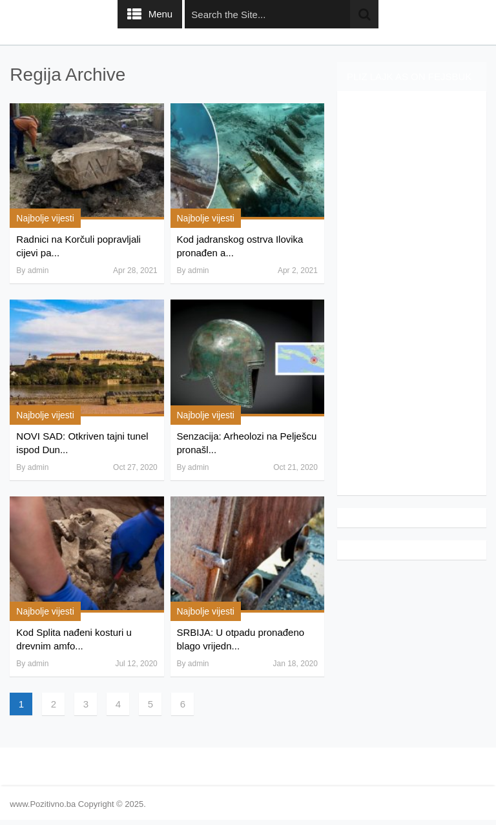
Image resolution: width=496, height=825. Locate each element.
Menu (161, 13)
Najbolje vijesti (45, 218)
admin (38, 270)
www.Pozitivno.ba (43, 804)
